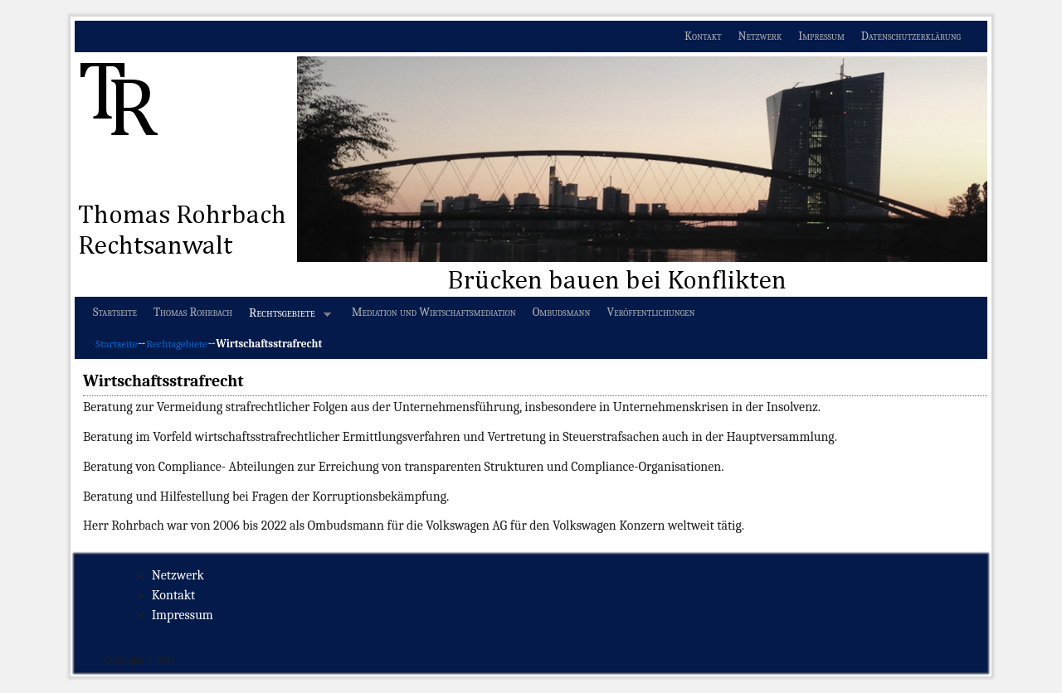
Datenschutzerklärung (911, 36)
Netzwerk (760, 36)
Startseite (115, 312)
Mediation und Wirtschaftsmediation (434, 312)
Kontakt (703, 36)
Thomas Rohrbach (192, 312)
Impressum (821, 36)
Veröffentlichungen (650, 312)
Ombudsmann (562, 312)
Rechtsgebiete (286, 316)
